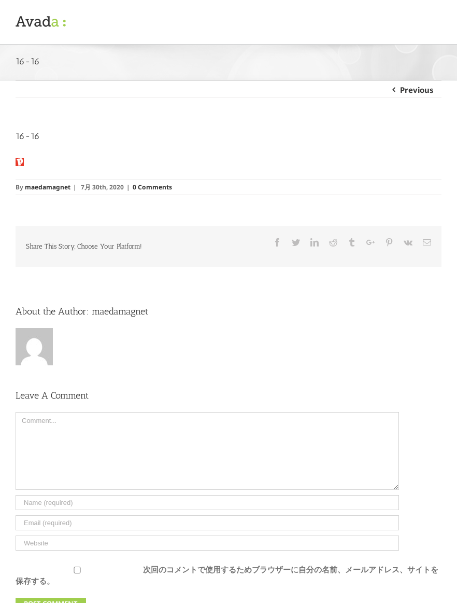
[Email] (207, 522)
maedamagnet (47, 187)
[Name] (207, 502)
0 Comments (152, 187)
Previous (417, 90)
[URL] (207, 543)
